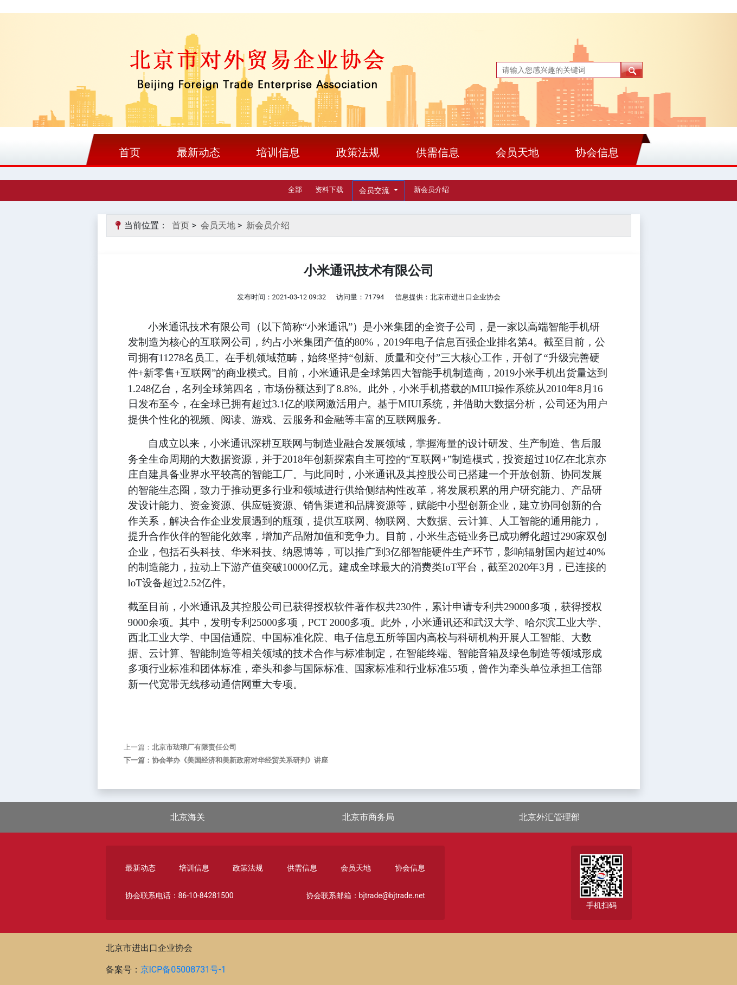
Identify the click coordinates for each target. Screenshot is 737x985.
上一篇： (180, 747)
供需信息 (437, 152)
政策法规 (358, 152)
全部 (295, 190)
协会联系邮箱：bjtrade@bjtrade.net (365, 895)
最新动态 (198, 152)
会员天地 (517, 152)
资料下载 (329, 190)
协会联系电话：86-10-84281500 (179, 895)
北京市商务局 (368, 817)
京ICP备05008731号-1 (183, 969)
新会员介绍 (431, 190)
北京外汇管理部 (549, 817)
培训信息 (278, 152)
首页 (129, 152)
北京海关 (187, 817)
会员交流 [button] (375, 190)
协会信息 (597, 152)
